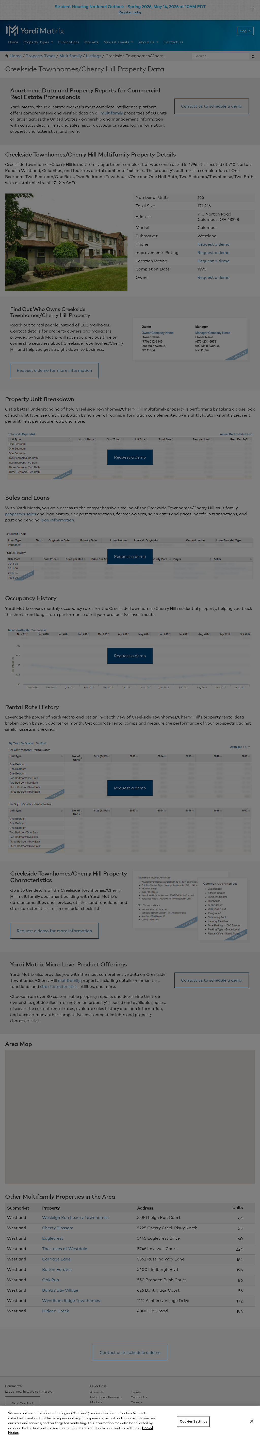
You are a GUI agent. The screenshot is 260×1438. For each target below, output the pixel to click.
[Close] (251, 1421)
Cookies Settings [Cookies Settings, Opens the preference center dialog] (193, 1421)
